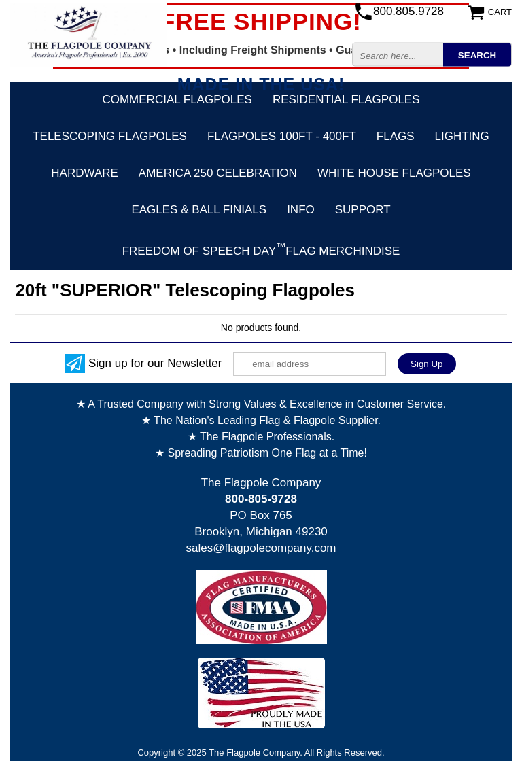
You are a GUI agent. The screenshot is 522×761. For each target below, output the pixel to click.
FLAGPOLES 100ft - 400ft (281, 136)
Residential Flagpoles (346, 99)
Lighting (462, 136)
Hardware (84, 172)
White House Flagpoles (394, 172)
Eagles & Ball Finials (198, 209)
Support (363, 209)
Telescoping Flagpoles (110, 136)
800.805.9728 (408, 11)
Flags (396, 136)
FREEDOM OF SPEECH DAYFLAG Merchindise (261, 249)
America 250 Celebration (218, 172)
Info (301, 209)
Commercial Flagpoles (176, 99)
